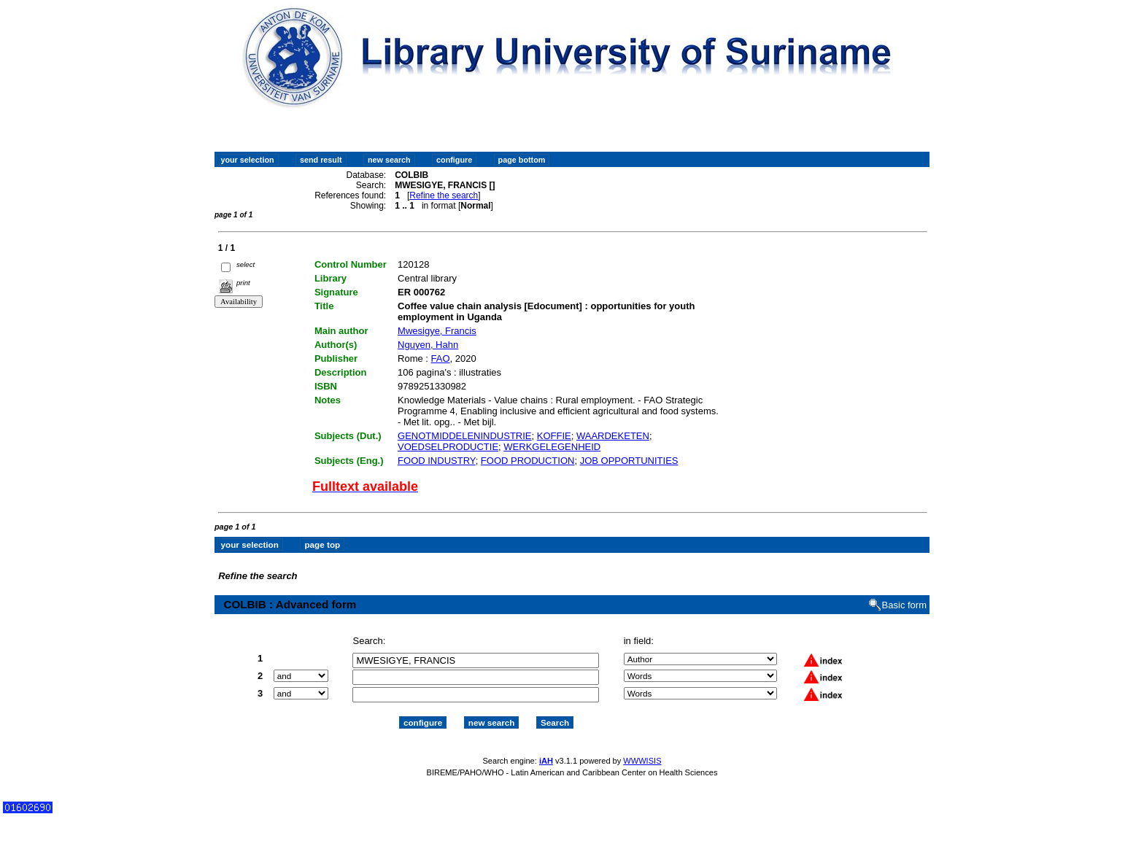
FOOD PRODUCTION (528, 460)
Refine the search (443, 195)
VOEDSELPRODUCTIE (448, 446)
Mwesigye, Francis (437, 330)
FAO (440, 358)
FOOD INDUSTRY (437, 460)
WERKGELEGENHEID (551, 446)
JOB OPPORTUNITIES (629, 460)
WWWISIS (642, 760)
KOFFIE (554, 435)
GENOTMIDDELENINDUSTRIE (464, 435)
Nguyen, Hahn (428, 344)
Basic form (904, 605)
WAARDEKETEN (612, 435)
